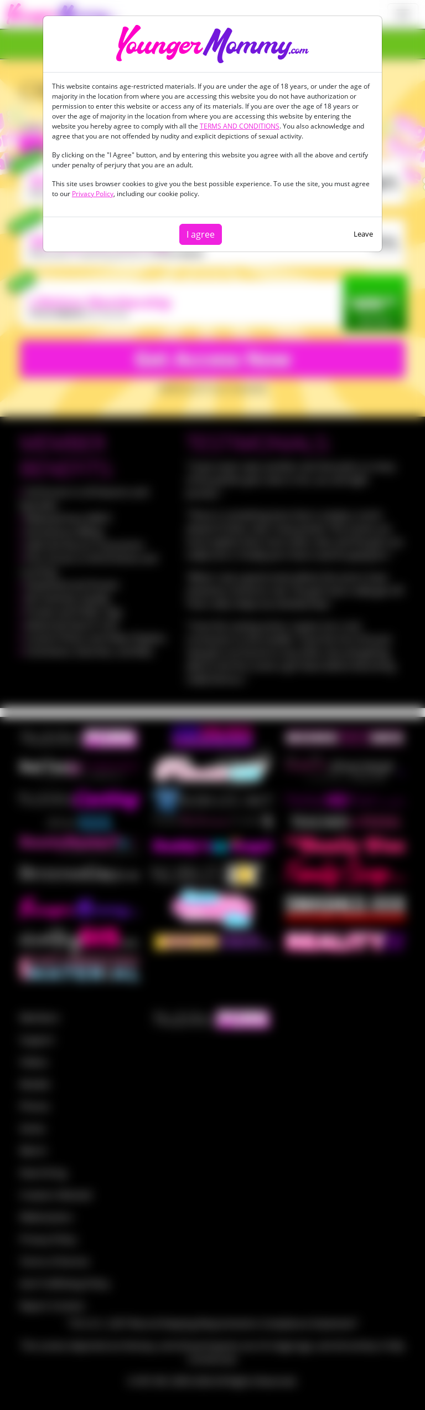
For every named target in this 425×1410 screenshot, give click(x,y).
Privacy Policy (92, 193)
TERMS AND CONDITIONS (239, 126)
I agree (200, 234)
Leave (363, 234)
